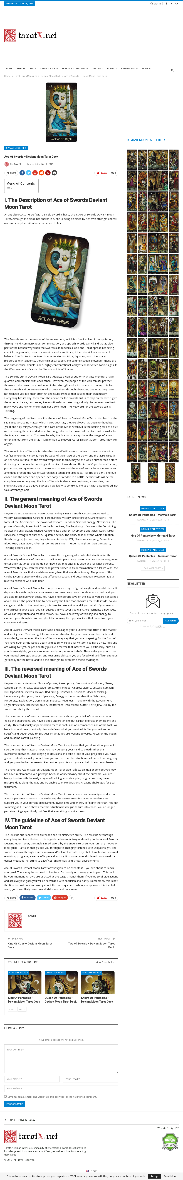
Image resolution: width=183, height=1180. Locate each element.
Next (22, 1009)
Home (9, 68)
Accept (155, 1176)
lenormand (128, 68)
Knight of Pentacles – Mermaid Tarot (152, 515)
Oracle (96, 68)
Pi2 (177, 1128)
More (145, 68)
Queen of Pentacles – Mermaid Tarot (153, 556)
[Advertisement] (122, 36)
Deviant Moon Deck (16, 148)
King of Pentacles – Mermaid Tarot (152, 535)
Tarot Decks (47, 68)
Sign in (155, 3)
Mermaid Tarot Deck (152, 508)
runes (111, 68)
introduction (24, 68)
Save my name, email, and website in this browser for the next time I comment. (52, 1096)
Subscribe (170, 620)
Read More (170, 1176)
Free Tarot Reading (73, 68)
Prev (12, 1009)
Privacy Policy (26, 1120)
